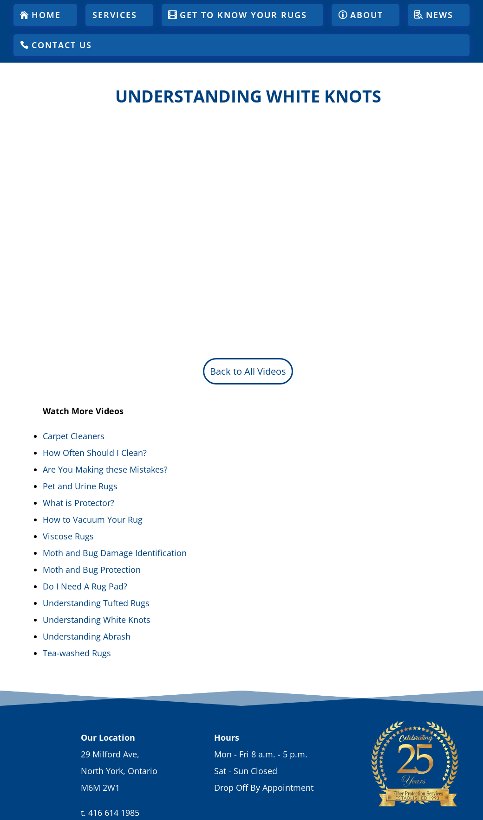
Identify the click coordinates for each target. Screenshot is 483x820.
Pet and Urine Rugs (80, 486)
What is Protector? (78, 502)
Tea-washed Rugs (77, 653)
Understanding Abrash (87, 636)
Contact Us (62, 45)
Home (46, 14)
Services (114, 14)
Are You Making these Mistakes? (105, 469)
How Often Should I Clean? (95, 452)
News (439, 14)
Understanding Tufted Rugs (96, 603)
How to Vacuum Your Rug (93, 519)
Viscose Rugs (68, 536)
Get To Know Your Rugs (243, 14)
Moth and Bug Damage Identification (115, 552)
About (366, 14)
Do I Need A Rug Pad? (85, 586)
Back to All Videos (248, 371)
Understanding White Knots (96, 619)
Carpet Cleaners (73, 436)
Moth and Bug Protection (92, 569)
